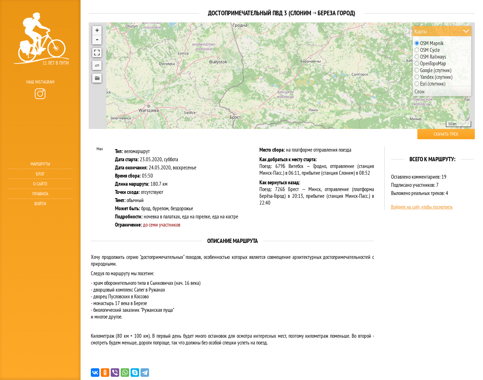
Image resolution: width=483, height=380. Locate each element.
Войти (40, 204)
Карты (421, 31)
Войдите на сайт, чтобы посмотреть (421, 206)
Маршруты (40, 164)
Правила (40, 194)
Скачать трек (446, 134)
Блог (40, 174)
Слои (419, 91)
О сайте (40, 184)
